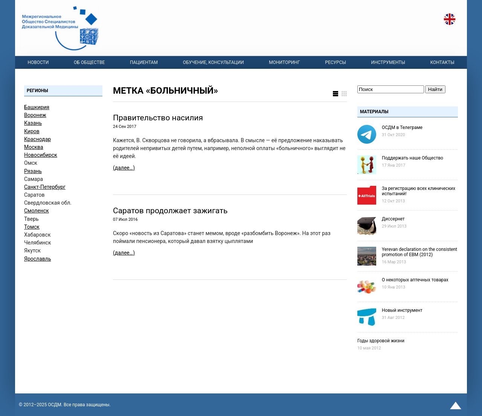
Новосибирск (40, 155)
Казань (33, 123)
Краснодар (37, 139)
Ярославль (37, 259)
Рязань (33, 171)
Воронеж (35, 115)
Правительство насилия (158, 117)
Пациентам (144, 62)
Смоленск (36, 211)
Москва (33, 147)
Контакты (442, 62)
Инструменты (388, 62)
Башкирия (36, 107)
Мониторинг (284, 62)
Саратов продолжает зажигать (170, 210)
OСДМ (54, 404)
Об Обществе (89, 62)
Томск (32, 227)
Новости (38, 62)
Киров (32, 131)
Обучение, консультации (213, 62)
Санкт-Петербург (45, 187)
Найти (435, 89)
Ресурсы (335, 62)
